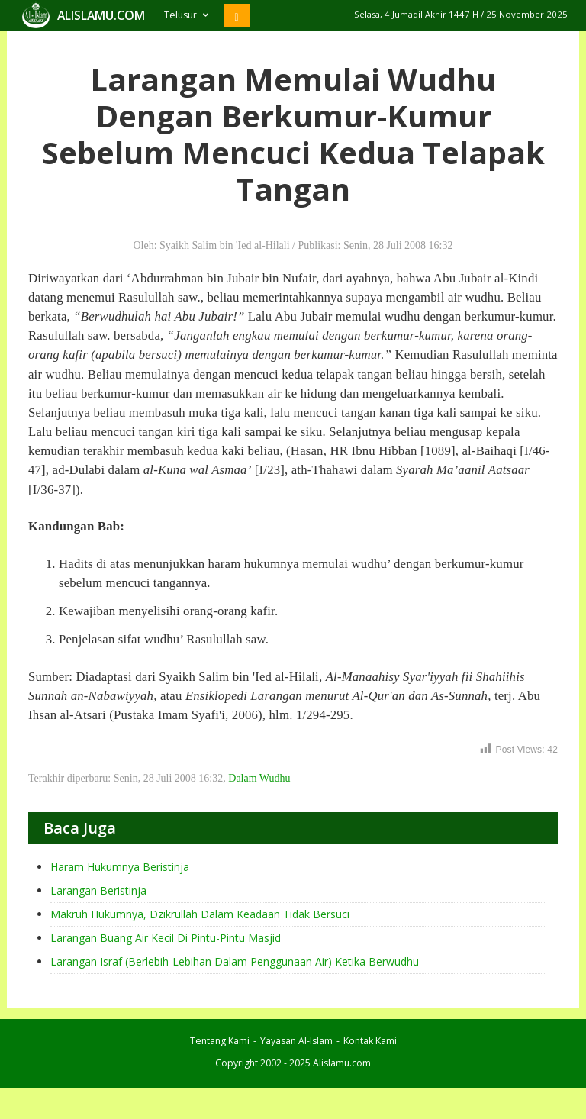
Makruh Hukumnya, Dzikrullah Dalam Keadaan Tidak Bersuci (199, 914)
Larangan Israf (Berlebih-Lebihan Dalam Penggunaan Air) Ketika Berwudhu (234, 961)
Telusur (186, 14)
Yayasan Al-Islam (296, 1040)
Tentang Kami (220, 1040)
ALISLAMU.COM (101, 15)
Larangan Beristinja (98, 890)
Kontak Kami (370, 1040)
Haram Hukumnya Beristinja (119, 866)
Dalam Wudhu (259, 778)
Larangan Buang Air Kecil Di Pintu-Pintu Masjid (165, 937)
